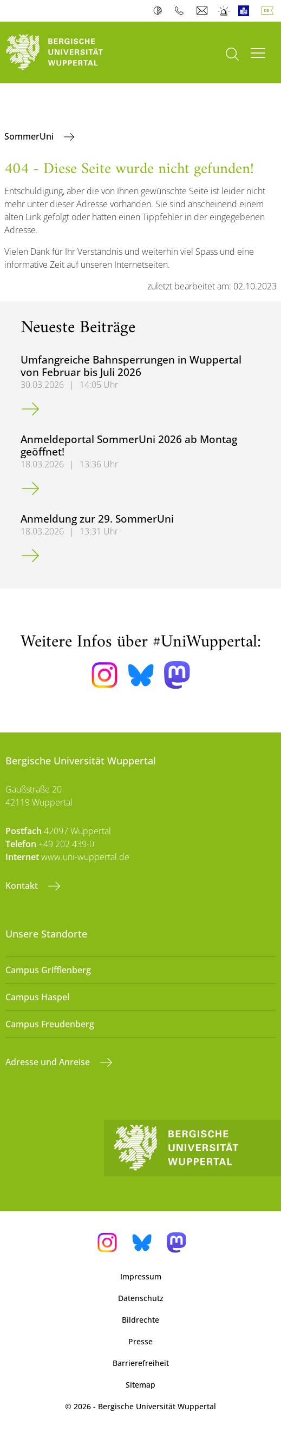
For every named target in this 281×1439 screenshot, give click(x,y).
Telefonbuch (181, 11)
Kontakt (22, 886)
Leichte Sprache (246, 11)
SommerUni (30, 136)
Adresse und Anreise (48, 1062)
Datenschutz (141, 1298)
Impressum (140, 1276)
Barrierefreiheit (141, 1363)
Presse (140, 1341)
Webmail (203, 11)
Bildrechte (140, 1320)
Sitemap (140, 1384)
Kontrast (160, 11)
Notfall (224, 11)
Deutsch (269, 11)
